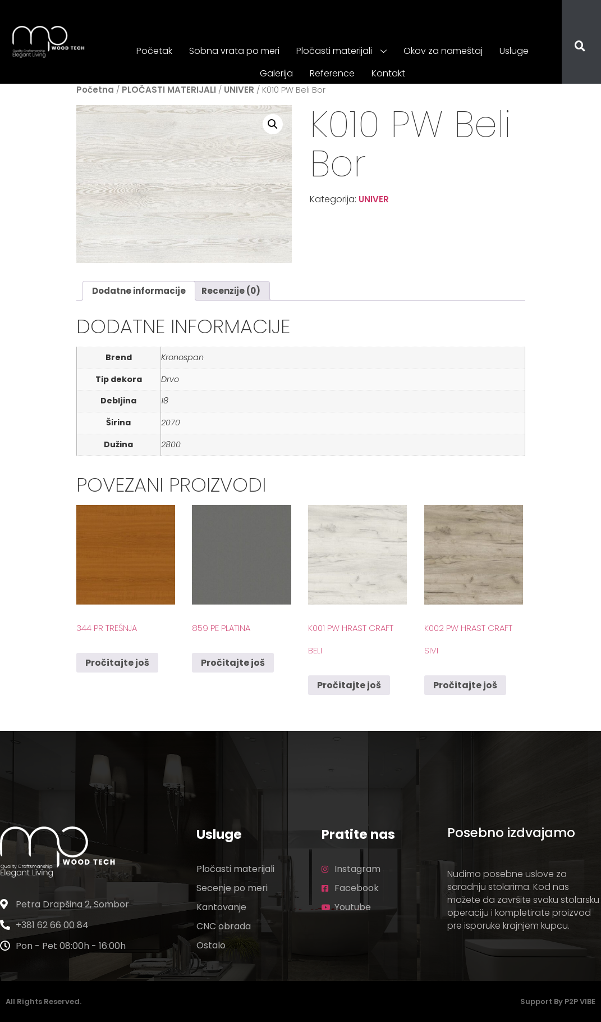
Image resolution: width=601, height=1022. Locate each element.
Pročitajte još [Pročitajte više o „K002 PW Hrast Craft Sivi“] (465, 685)
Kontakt (388, 73)
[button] (273, 124)
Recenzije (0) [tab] (230, 291)
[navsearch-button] (573, 47)
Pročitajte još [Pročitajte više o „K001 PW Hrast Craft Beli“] (349, 685)
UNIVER (239, 90)
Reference (332, 73)
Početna (95, 90)
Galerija (276, 73)
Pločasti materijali (341, 51)
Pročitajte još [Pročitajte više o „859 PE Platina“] (233, 662)
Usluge (514, 50)
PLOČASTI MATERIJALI (169, 90)
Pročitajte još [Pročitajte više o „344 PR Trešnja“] (117, 662)
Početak (154, 50)
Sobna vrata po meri (234, 50)
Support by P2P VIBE (557, 1001)
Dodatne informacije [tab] (139, 291)
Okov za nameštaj (443, 50)
